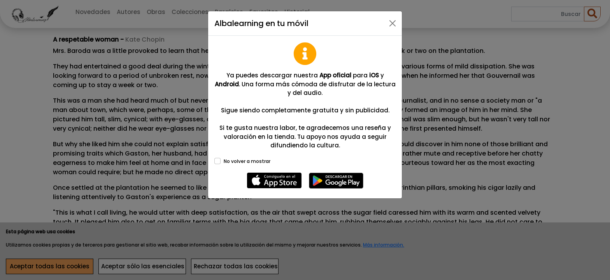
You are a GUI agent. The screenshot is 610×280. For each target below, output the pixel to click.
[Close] (392, 23)
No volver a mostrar (247, 161)
